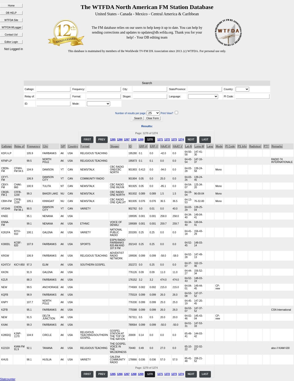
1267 (126, 139)
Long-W (199, 146)
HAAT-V (177, 146)
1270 (150, 139)
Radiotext (255, 146)
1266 (119, 139)
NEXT (191, 139)
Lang (210, 146)
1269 (140, 139)
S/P (63, 146)
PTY (266, 146)
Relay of (19, 146)
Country (73, 146)
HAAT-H (165, 146)
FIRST (87, 139)
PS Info (242, 146)
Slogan (114, 146)
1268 (133, 139)
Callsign (7, 146)
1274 (181, 139)
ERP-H (143, 146)
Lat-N (188, 146)
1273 (174, 139)
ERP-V (154, 146)
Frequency (33, 146)
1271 (160, 139)
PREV (101, 139)
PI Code (230, 146)
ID (130, 146)
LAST (205, 139)
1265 (112, 139)
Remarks (277, 146)
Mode (219, 146)
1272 (167, 139)
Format (85, 146)
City (45, 146)
